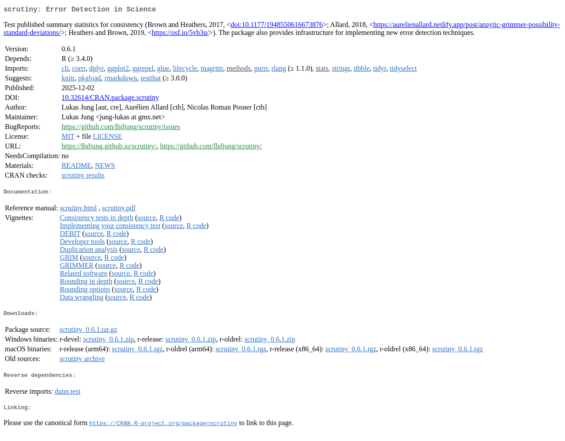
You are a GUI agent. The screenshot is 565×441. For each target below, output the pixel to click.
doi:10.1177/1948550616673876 (276, 26)
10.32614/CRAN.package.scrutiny (110, 99)
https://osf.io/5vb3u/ (180, 34)
